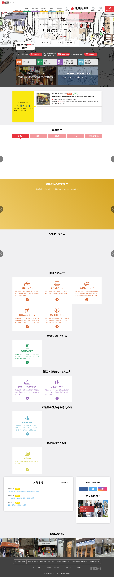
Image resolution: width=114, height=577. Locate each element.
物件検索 (93, 9)
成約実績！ (91, 54)
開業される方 (21, 561)
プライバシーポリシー (68, 567)
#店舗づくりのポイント (45, 262)
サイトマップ (80, 567)
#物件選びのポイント (7, 262)
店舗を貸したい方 (26, 9)
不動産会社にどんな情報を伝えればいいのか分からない (23, 491)
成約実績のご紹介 (59, 9)
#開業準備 (68, 264)
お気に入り (100, 9)
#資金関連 (15, 262)
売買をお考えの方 (51, 9)
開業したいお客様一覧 (43, 9)
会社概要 (56, 567)
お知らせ (39, 567)
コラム (32, 567)
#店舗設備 (20, 262)
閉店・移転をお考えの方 (35, 9)
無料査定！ (63, 54)
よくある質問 (48, 567)
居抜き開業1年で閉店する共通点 (17, 505)
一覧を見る (64, 482)
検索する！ (36, 54)
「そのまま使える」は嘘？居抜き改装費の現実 (21, 498)
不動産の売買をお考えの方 (79, 561)
